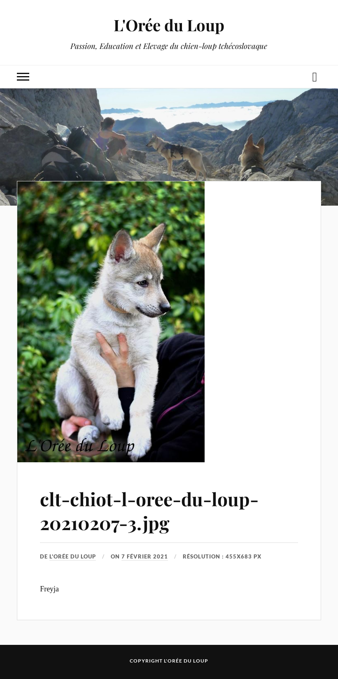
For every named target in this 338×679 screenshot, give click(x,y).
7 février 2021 (144, 556)
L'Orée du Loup (169, 24)
